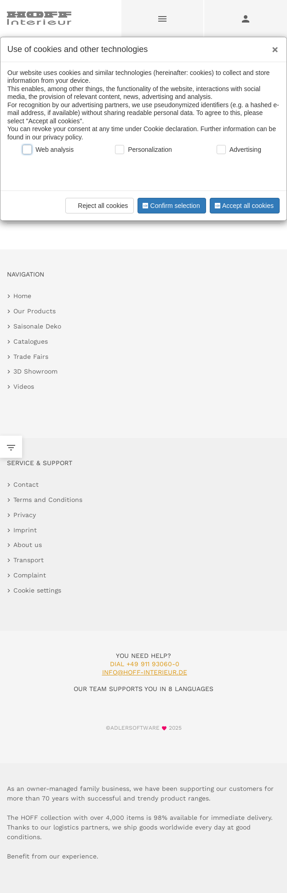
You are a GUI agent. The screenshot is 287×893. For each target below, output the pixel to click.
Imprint (25, 530)
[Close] (272, 46)
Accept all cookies (243, 205)
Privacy (24, 515)
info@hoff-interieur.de (144, 672)
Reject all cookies (98, 205)
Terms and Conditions (47, 499)
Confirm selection (170, 205)
